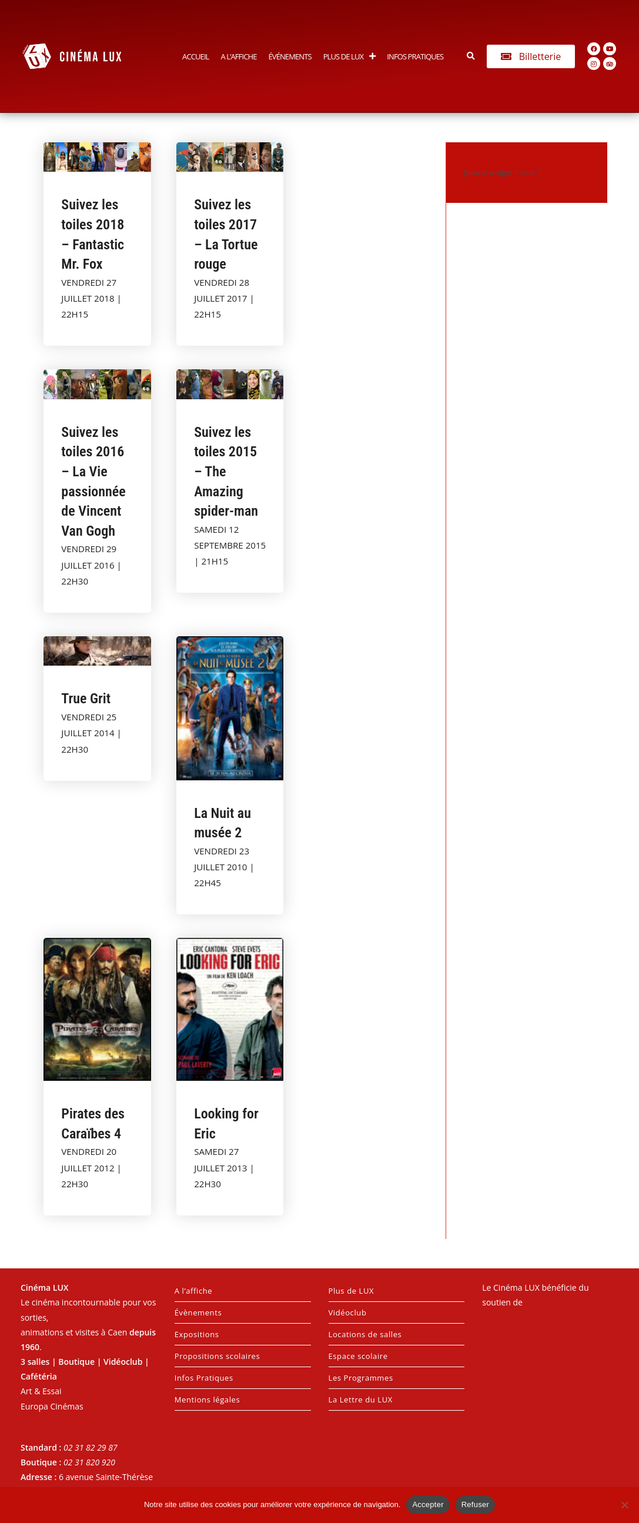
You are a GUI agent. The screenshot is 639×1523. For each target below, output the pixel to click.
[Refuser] (624, 1505)
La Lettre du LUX (361, 1399)
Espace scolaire (358, 1356)
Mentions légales (207, 1399)
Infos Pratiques (415, 56)
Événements (289, 56)
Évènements (198, 1312)
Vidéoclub (348, 1312)
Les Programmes (361, 1377)
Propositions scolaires (217, 1356)
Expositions (197, 1334)
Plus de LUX (349, 56)
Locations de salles (365, 1334)
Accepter (427, 1504)
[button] (470, 56)
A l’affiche (239, 56)
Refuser (475, 1504)
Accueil (195, 56)
